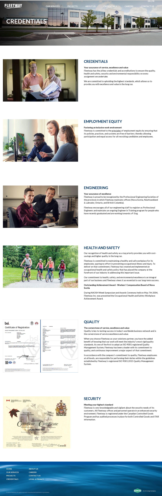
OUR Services (53, 6)
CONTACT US (34, 475)
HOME (9, 469)
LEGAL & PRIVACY (36, 479)
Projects (73, 6)
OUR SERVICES (12, 472)
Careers (129, 6)
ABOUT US (33, 469)
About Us (90, 6)
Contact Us (147, 6)
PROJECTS (10, 475)
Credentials (110, 6)
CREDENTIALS (12, 479)
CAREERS (33, 472)
